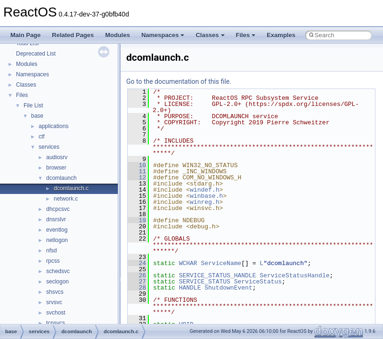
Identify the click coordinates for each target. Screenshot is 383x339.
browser (56, 167)
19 (137, 220)
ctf (42, 136)
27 (137, 281)
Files (246, 35)
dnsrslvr (56, 219)
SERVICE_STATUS (204, 281)
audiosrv (56, 157)
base (37, 116)
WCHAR (188, 263)
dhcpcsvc (58, 209)
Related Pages (73, 35)
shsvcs (55, 292)
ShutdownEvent (228, 287)
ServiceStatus (258, 281)
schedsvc (58, 271)
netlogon (57, 240)
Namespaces (163, 35)
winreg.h (204, 202)
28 (137, 287)
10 (137, 165)
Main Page (25, 35)
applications (53, 126)
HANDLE (190, 287)
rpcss (53, 261)
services (49, 147)
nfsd (51, 250)
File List (33, 105)
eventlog (56, 229)
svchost (55, 312)
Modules (117, 35)
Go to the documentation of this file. (178, 81)
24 (137, 263)
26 (137, 275)
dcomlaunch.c (71, 188)
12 (137, 177)
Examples (281, 35)
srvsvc (54, 302)
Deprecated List (36, 53)
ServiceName (221, 263)
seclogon (57, 281)
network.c (66, 198)
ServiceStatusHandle (294, 275)
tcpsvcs (55, 323)
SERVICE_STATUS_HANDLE (217, 275)
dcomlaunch (61, 178)
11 (137, 171)
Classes (210, 35)
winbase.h (206, 196)
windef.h (204, 190)
